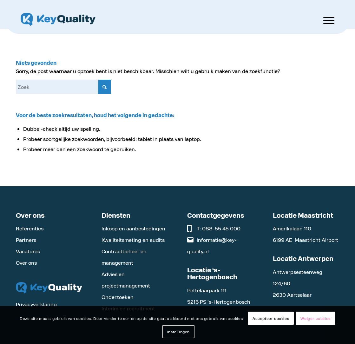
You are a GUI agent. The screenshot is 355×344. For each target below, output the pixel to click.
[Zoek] (63, 87)
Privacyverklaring (36, 304)
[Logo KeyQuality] (58, 19)
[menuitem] (324, 19)
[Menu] (324, 19)
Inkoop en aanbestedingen (133, 228)
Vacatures (28, 251)
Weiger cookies (315, 318)
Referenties (29, 228)
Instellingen (178, 331)
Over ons (26, 262)
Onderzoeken (118, 297)
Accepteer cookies (271, 318)
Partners (26, 239)
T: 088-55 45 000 (218, 228)
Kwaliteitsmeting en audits (133, 239)
